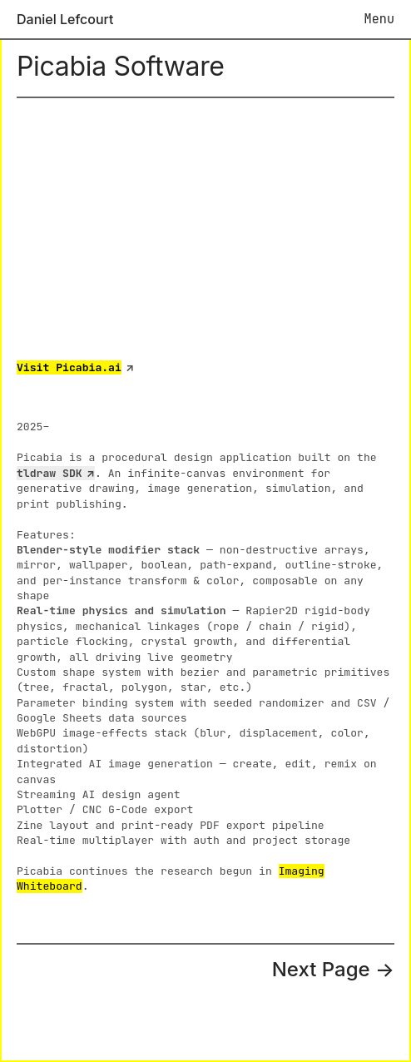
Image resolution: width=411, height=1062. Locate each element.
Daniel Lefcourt (65, 19)
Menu (379, 18)
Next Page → (333, 969)
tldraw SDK (49, 473)
